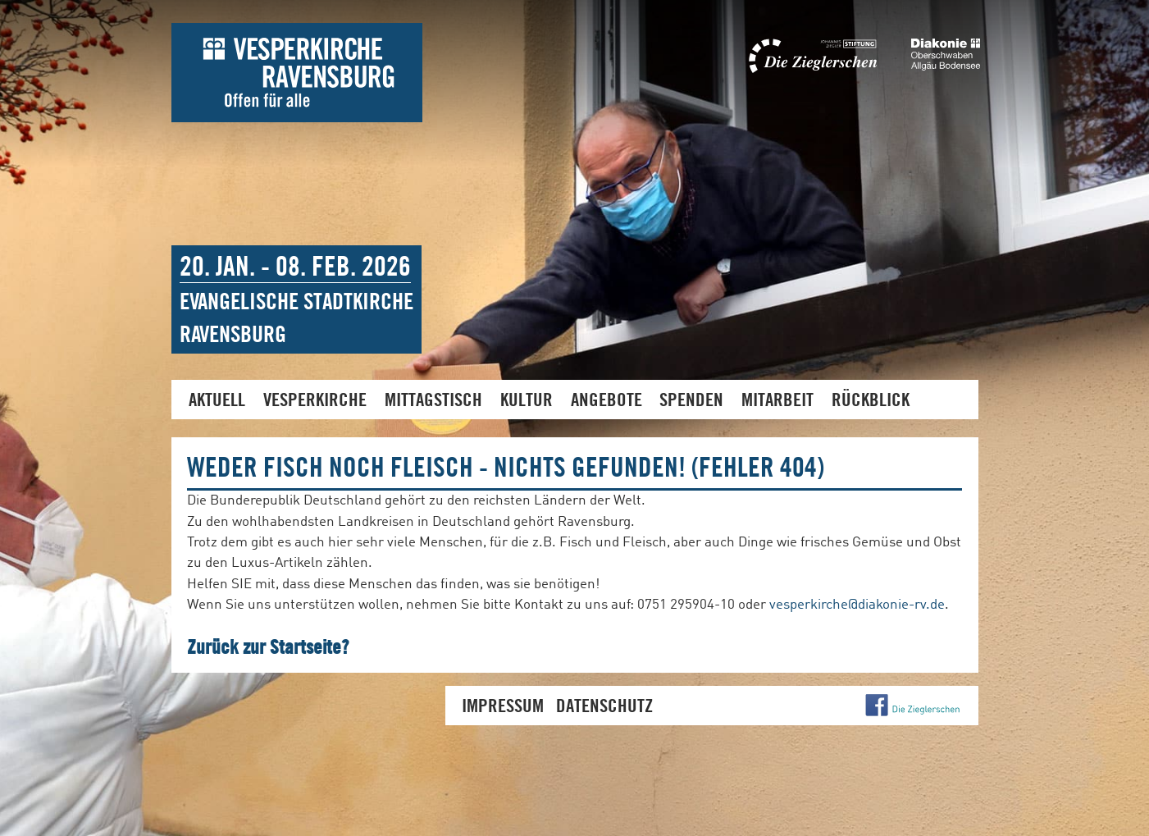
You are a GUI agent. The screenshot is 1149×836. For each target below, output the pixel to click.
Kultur (526, 399)
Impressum (503, 705)
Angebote (606, 399)
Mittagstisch (433, 399)
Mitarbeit (777, 399)
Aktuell (217, 399)
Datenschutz (604, 705)
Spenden (691, 399)
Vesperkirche (315, 399)
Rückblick (871, 399)
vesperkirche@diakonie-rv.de (857, 605)
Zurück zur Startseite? (268, 646)
